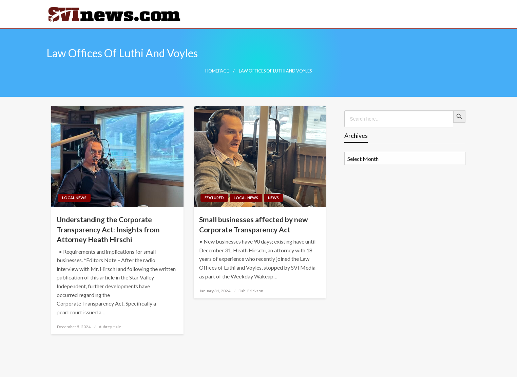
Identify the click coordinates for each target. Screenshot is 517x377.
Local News (74, 197)
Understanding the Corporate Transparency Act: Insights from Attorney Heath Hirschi (108, 229)
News (273, 197)
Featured (214, 197)
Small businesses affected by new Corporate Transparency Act (253, 224)
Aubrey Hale (110, 326)
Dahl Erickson (250, 290)
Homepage (217, 71)
